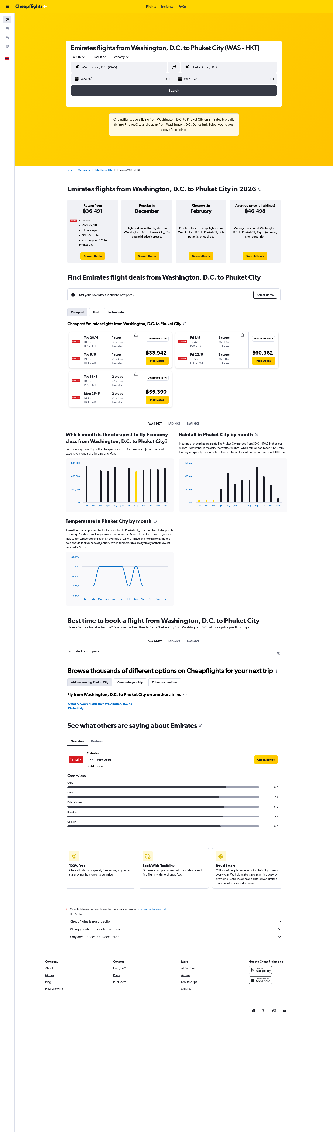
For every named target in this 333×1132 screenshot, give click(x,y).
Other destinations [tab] (164, 682)
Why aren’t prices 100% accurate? (176, 936)
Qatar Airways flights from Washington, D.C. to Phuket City (100, 706)
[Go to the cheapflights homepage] (31, 6)
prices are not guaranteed (152, 909)
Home (69, 170)
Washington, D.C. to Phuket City (95, 170)
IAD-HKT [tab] (174, 423)
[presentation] (260, 189)
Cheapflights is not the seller (176, 921)
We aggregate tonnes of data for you (176, 929)
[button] (7, 6)
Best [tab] (96, 312)
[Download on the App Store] (260, 980)
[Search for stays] (7, 28)
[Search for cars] (7, 37)
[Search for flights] (7, 19)
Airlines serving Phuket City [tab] (90, 682)
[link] (92, 256)
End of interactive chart (182, 503)
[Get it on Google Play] (260, 970)
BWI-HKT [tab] (193, 423)
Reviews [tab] (97, 741)
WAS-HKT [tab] (155, 423)
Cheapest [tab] (77, 312)
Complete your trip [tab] (130, 682)
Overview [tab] (77, 741)
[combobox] (79, 57)
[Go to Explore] (7, 46)
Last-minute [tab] (116, 312)
